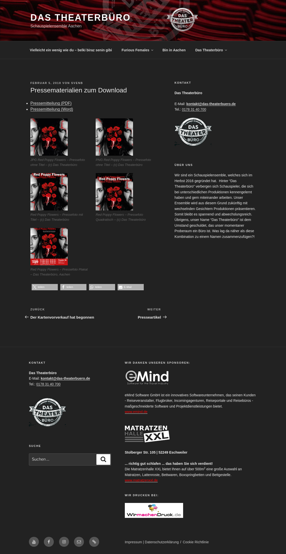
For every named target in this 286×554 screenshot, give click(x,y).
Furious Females (138, 50)
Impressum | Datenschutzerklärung (152, 542)
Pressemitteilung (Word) (51, 109)
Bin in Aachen (174, 50)
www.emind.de (136, 412)
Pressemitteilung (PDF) (51, 103)
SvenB (77, 82)
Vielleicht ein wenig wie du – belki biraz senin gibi (71, 50)
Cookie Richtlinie (196, 542)
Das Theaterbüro (80, 17)
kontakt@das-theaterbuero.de (211, 104)
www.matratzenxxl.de (141, 480)
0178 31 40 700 (194, 109)
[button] (45, 287)
